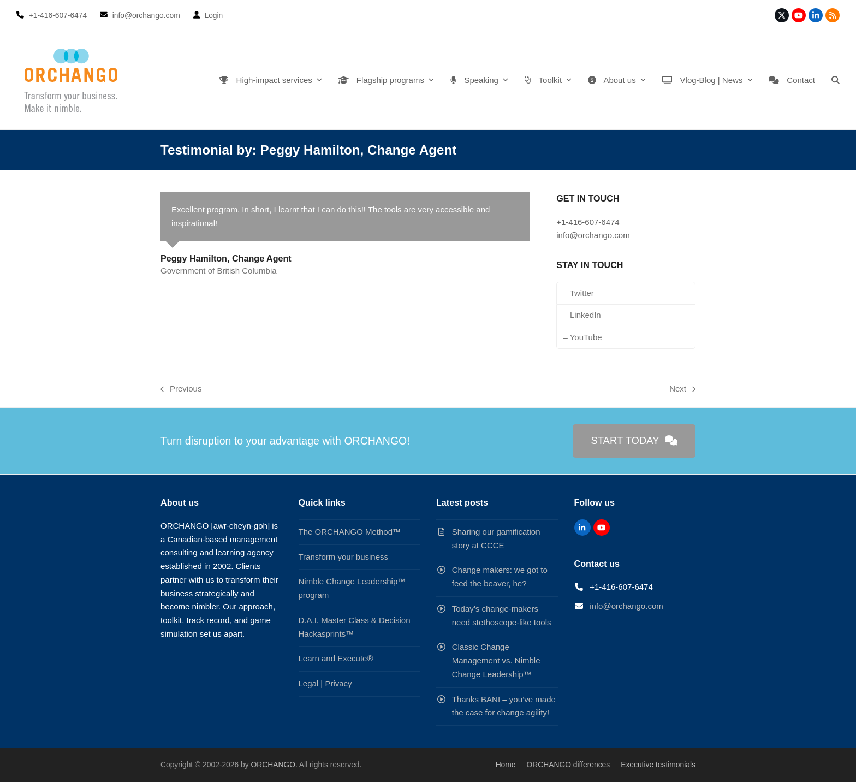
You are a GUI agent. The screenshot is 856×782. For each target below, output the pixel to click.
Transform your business (344, 556)
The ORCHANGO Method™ (350, 531)
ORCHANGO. (274, 764)
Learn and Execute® (336, 658)
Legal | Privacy (325, 683)
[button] (835, 80)
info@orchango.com (626, 606)
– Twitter (578, 293)
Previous (180, 390)
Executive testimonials (658, 764)
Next (682, 390)
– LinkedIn (582, 314)
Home (506, 764)
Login (213, 15)
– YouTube (582, 337)
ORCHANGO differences (568, 764)
